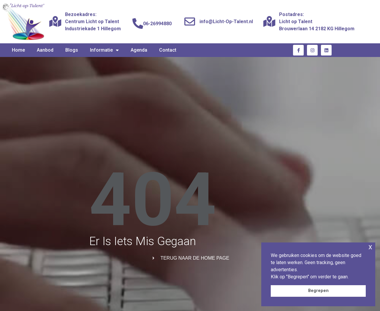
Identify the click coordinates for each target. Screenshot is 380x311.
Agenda (139, 50)
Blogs (71, 50)
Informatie (104, 50)
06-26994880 (157, 23)
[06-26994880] (137, 23)
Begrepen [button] (318, 290)
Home (18, 50)
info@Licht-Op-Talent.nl (226, 21)
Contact (167, 50)
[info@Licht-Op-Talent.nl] (189, 21)
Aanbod (45, 50)
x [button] (370, 247)
